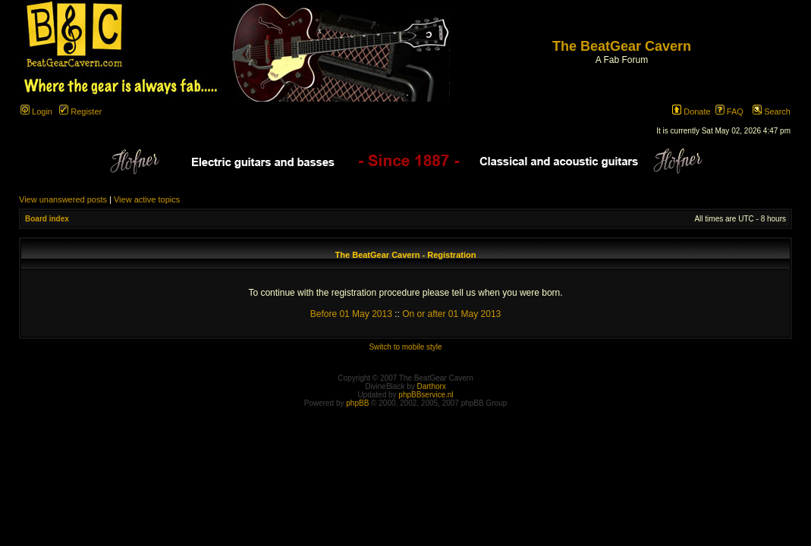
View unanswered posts (63, 199)
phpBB (357, 403)
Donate (691, 111)
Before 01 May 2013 (351, 314)
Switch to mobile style (405, 347)
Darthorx (431, 386)
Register (80, 111)
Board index (47, 219)
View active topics (147, 199)
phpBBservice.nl (425, 395)
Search (772, 111)
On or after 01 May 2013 (451, 314)
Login (36, 111)
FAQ (729, 111)
